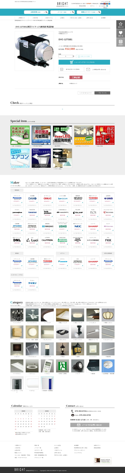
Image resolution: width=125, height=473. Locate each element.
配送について (18, 452)
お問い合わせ (89, 17)
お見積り (62, 17)
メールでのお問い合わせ (92, 425)
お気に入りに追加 (84, 56)
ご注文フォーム (49, 17)
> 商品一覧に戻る (102, 93)
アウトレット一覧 (39, 457)
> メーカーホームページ (86, 93)
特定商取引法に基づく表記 (80, 447)
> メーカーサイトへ (17, 205)
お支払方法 (17, 450)
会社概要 (103, 17)
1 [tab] (62, 109)
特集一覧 (37, 445)
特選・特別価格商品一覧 (41, 455)
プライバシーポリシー (79, 450)
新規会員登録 (82, 6)
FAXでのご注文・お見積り (76, 17)
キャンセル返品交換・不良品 (22, 455)
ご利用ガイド (21, 17)
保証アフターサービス (21, 457)
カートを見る (102, 6)
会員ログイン (97, 445)
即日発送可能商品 (39, 452)
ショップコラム (78, 452)
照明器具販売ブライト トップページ (23, 20)
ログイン (92, 6)
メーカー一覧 (38, 447)
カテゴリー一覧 (38, 450)
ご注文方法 (35, 17)
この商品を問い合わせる (99, 69)
